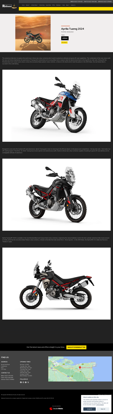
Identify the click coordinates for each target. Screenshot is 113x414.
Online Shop (42, 5)
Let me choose (100, 404)
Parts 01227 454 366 (90, 1)
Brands (27, 5)
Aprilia (64, 38)
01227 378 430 (9, 375)
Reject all (103, 409)
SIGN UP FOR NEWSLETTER (76, 347)
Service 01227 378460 (105, 1)
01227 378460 (10, 379)
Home (23, 5)
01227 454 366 (9, 377)
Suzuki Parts (48, 5)
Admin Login (101, 394)
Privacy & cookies (108, 394)
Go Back (64, 42)
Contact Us (73, 5)
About (67, 5)
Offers (53, 5)
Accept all (89, 409)
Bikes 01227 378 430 (77, 1)
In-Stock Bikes (34, 5)
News (63, 5)
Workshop (58, 5)
